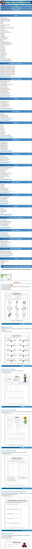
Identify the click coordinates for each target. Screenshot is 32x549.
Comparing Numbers (5, 25)
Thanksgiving (4, 211)
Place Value (3, 49)
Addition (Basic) (4, 18)
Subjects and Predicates (6, 135)
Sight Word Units (4, 116)
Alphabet (3, 114)
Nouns (2, 125)
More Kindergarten (5, 246)
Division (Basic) (4, 30)
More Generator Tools (5, 256)
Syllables (2, 133)
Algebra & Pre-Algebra (5, 20)
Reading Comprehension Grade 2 (8, 68)
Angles (2, 22)
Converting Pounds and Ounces (9, 450)
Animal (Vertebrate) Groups (7, 167)
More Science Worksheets (6, 179)
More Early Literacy (5, 120)
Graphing (3, 36)
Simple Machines (4, 174)
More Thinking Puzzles (5, 227)
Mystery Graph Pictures (6, 222)
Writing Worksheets (5, 94)
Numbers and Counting (6, 242)
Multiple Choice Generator (6, 252)
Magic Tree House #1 (5, 159)
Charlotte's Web (4, 157)
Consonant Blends (5, 104)
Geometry (3, 34)
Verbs (2, 126)
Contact (2, 264)
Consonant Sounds (5, 101)
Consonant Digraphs (5, 105)
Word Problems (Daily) (5, 58)
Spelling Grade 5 (4, 147)
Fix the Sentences (4, 87)
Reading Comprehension (6, 76)
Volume (2, 57)
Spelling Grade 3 (4, 145)
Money (2, 40)
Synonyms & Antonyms (6, 89)
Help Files (3, 262)
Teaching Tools (4, 232)
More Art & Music (4, 203)
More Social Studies (5, 192)
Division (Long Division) (6, 32)
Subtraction (3, 54)
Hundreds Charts (4, 37)
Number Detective (5, 224)
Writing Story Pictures (5, 92)
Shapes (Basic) (4, 244)
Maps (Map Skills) (4, 190)
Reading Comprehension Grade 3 (8, 70)
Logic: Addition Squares (6, 221)
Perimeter (3, 47)
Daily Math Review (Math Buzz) (7, 27)
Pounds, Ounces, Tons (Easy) (8, 369)
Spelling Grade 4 (4, 146)
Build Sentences (4, 115)
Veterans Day (3, 210)
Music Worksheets (5, 201)
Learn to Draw (4, 200)
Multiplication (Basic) (5, 42)
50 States (3, 184)
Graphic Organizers (5, 88)
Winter (2, 213)
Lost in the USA (4, 225)
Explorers (3, 186)
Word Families (4, 106)
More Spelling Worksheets (6, 151)
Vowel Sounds (4, 102)
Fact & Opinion (4, 85)
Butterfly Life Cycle (5, 169)
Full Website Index (5, 261)
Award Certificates (4, 234)
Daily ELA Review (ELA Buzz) (7, 84)
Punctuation (3, 132)
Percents (2, 46)
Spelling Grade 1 (4, 142)
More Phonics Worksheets (6, 109)
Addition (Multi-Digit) (5, 19)
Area (2, 23)
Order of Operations (5, 44)
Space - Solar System (5, 176)
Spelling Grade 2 (4, 143)
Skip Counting (4, 53)
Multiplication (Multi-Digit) (6, 43)
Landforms (3, 187)
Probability (3, 50)
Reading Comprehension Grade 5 (8, 72)
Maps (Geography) (5, 188)
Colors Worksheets (5, 197)
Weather (2, 177)
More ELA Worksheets (5, 96)
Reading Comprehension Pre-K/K (8, 66)
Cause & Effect (4, 82)
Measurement (4, 39)
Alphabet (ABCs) (4, 241)
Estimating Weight (6, 285)
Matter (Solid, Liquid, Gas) (6, 173)
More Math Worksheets (6, 60)
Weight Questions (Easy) (7, 533)
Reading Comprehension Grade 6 (8, 74)
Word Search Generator (6, 251)
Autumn (2, 208)
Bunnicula (3, 156)
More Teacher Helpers (5, 236)
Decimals (2, 29)
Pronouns (3, 130)
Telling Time (3, 56)
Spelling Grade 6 (4, 149)
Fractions (3, 33)
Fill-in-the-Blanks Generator (7, 254)
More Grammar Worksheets (7, 137)
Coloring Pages (4, 198)
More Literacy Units (5, 162)
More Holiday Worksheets (6, 215)
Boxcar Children (4, 160)
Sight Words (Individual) (6, 118)
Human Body (3, 172)
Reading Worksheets (5, 81)
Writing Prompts (4, 91)
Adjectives (3, 128)
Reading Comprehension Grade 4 (8, 71)
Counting (3, 26)
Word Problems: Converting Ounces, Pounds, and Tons (14, 491)
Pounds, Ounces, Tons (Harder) (9, 410)
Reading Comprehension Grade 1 (8, 67)
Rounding (3, 51)
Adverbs (2, 129)
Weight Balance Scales (7, 327)
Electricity (3, 170)
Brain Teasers (4, 220)
